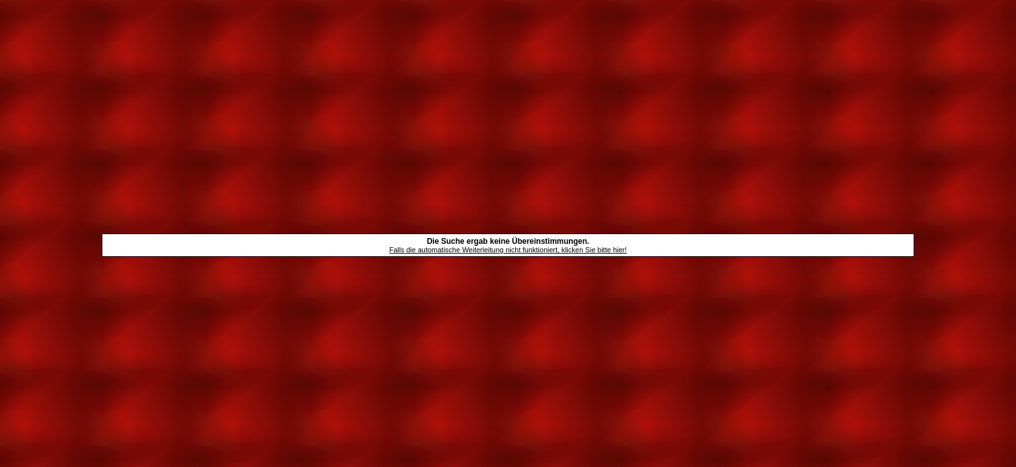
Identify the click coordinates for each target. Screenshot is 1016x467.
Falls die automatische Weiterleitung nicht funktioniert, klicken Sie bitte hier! (508, 250)
